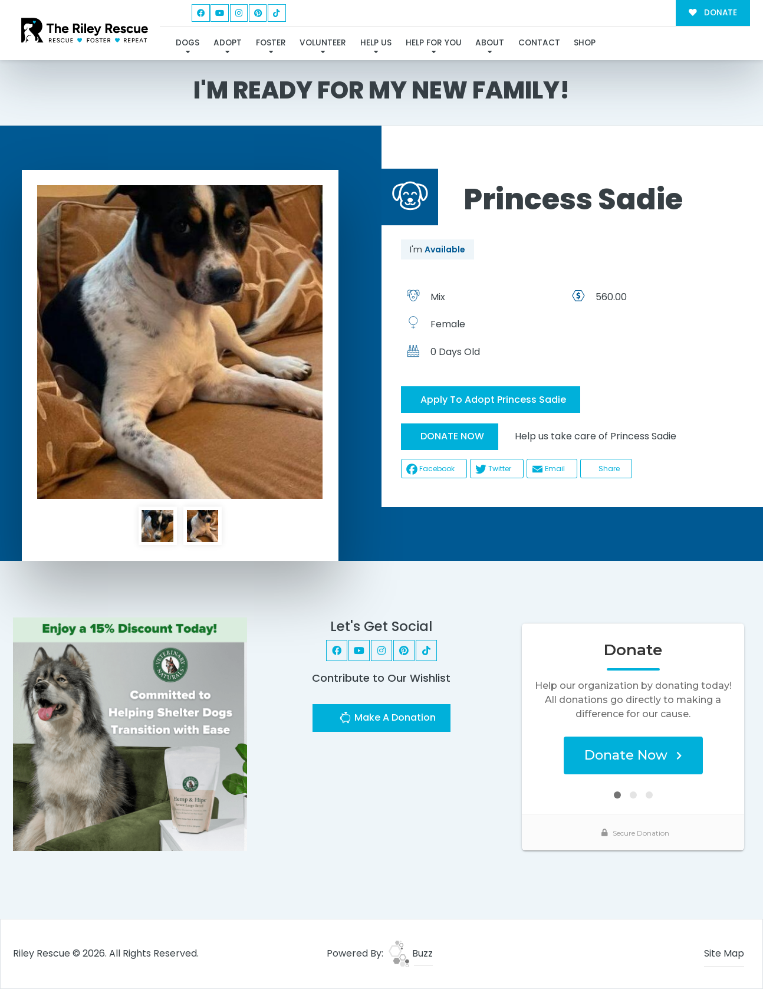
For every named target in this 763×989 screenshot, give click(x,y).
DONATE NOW (452, 436)
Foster (271, 42)
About (489, 42)
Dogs (187, 42)
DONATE (712, 12)
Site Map (724, 953)
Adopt (227, 42)
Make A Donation (387, 719)
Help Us (376, 42)
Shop (585, 42)
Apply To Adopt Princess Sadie (493, 399)
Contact (539, 42)
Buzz (411, 953)
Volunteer (323, 42)
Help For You (434, 42)
